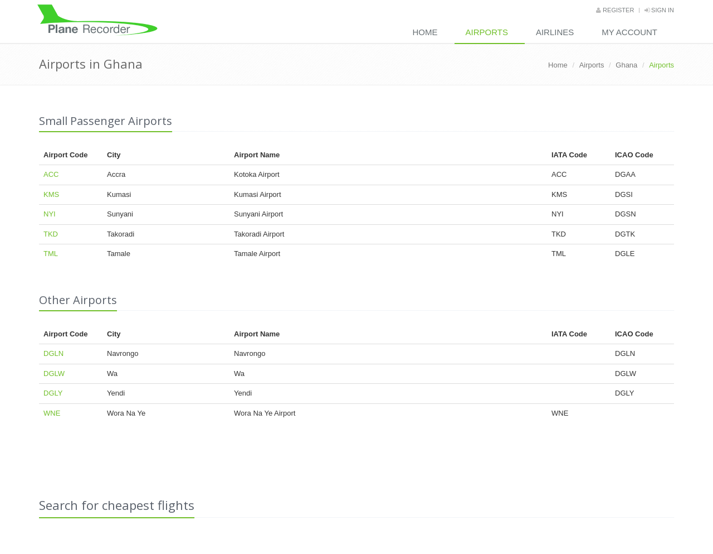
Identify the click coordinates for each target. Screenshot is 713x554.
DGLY (52, 393)
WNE (51, 413)
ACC (50, 174)
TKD (50, 234)
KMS (51, 194)
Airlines (555, 32)
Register (615, 10)
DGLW (54, 373)
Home (425, 32)
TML (50, 253)
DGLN (53, 353)
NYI (49, 214)
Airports (487, 32)
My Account (629, 32)
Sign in (659, 10)
